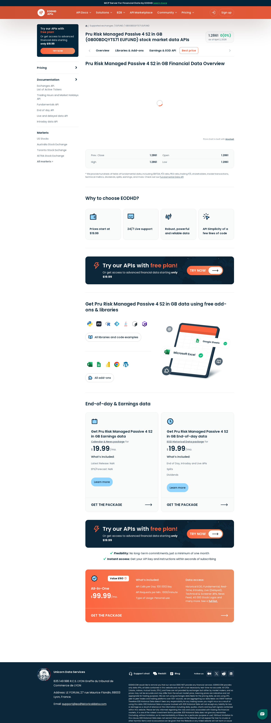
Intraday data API (47, 121)
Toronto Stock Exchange (52, 150)
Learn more (160, 3)
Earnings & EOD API (162, 51)
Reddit (159, 674)
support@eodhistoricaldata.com (84, 704)
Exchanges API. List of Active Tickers (49, 87)
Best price (189, 51)
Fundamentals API (48, 104)
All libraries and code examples (113, 337)
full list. (213, 601)
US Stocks (43, 138)
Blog (175, 674)
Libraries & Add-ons (129, 51)
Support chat (139, 674)
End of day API (45, 110)
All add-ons (99, 378)
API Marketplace (141, 13)
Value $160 (118, 579)
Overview (102, 51)
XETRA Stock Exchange (50, 156)
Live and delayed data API (52, 116)
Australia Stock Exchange (52, 144)
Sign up (226, 12)
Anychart (229, 139)
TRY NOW (58, 50)
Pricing (42, 68)
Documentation (48, 80)
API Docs (82, 13)
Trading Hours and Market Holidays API (57, 97)
